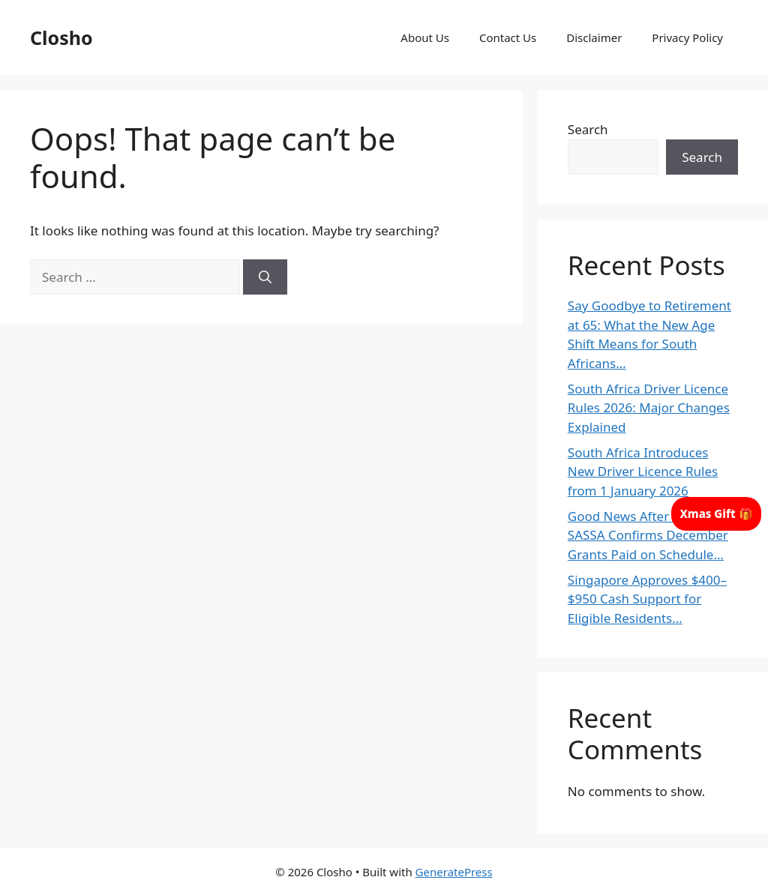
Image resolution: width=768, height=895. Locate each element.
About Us (424, 37)
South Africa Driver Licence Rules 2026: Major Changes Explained (649, 408)
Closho (61, 37)
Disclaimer (594, 37)
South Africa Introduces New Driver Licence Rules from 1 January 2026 (643, 471)
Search (588, 129)
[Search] (265, 277)
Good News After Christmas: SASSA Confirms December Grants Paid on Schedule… (652, 535)
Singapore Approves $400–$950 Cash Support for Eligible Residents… (647, 599)
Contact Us (507, 37)
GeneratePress (454, 871)
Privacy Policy (687, 37)
